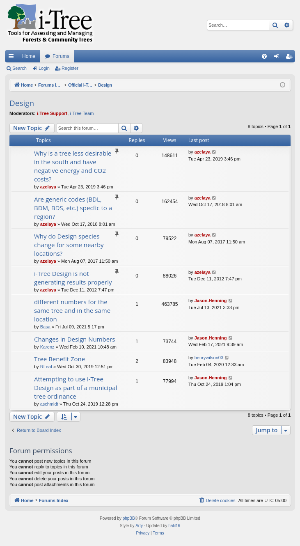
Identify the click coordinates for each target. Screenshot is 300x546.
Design (21, 103)
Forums (61, 56)
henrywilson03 (209, 357)
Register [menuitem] (290, 57)
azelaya (48, 186)
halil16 (174, 525)
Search (19, 68)
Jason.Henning (211, 300)
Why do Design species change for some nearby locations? (69, 244)
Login (44, 68)
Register (70, 68)
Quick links (12, 57)
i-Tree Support (52, 113)
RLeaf (46, 366)
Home (28, 56)
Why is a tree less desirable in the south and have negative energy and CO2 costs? (73, 166)
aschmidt (49, 403)
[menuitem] (264, 56)
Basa (45, 326)
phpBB (129, 518)
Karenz (47, 346)
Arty (139, 525)
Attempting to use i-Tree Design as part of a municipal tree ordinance (75, 387)
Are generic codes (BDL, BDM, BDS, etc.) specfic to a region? (73, 207)
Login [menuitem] (278, 57)
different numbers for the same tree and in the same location (72, 310)
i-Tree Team (82, 113)
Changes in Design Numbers (74, 339)
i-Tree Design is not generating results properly (73, 277)
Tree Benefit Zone (59, 359)
